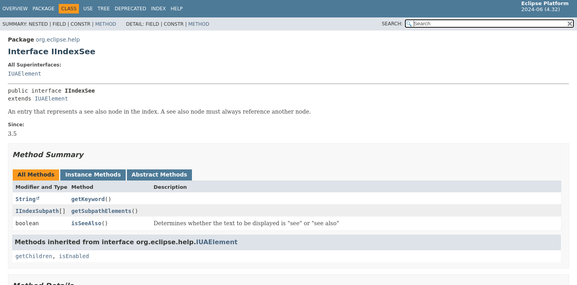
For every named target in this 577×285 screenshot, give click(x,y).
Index (158, 8)
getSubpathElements (101, 211)
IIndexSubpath (37, 211)
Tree (104, 8)
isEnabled (74, 256)
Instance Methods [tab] (93, 174)
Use (88, 8)
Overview (15, 8)
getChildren (33, 256)
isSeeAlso (86, 223)
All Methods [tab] (35, 174)
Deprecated (130, 8)
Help (177, 8)
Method (105, 24)
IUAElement (24, 73)
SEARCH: (392, 24)
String (25, 199)
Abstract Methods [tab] (159, 174)
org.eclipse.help (58, 39)
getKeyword (88, 199)
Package (43, 8)
